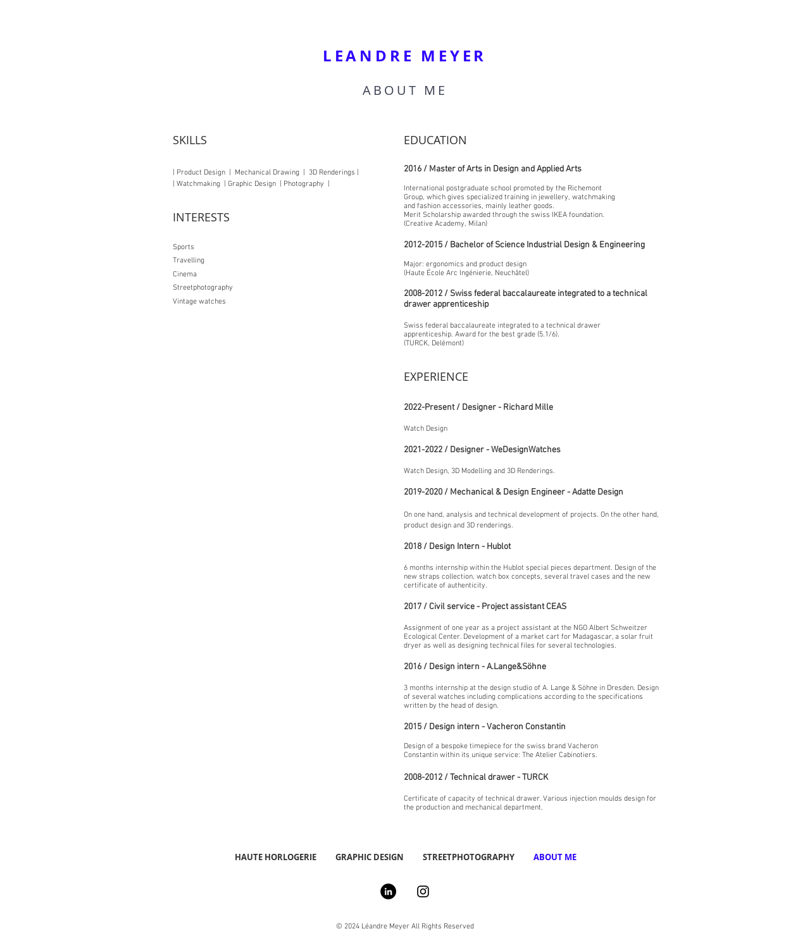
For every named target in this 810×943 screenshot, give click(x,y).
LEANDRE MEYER (405, 55)
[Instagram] (423, 891)
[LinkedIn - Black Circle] (388, 891)
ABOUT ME (405, 90)
